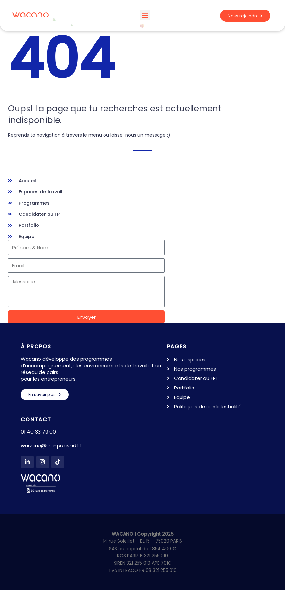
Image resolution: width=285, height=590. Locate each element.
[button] (145, 15)
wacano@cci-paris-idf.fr (52, 445)
